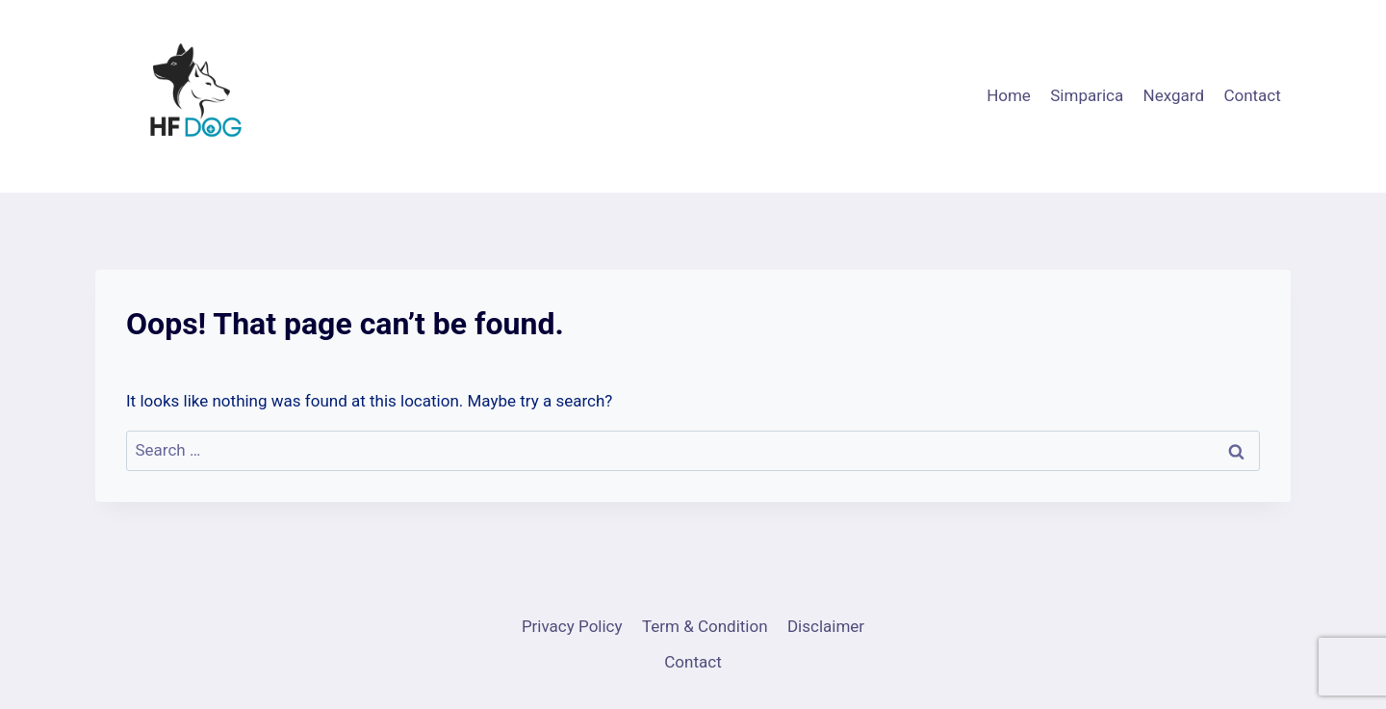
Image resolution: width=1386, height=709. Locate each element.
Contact (1251, 95)
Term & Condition (705, 626)
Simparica (1086, 95)
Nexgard (1173, 95)
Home (1009, 95)
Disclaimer (825, 626)
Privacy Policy (572, 626)
